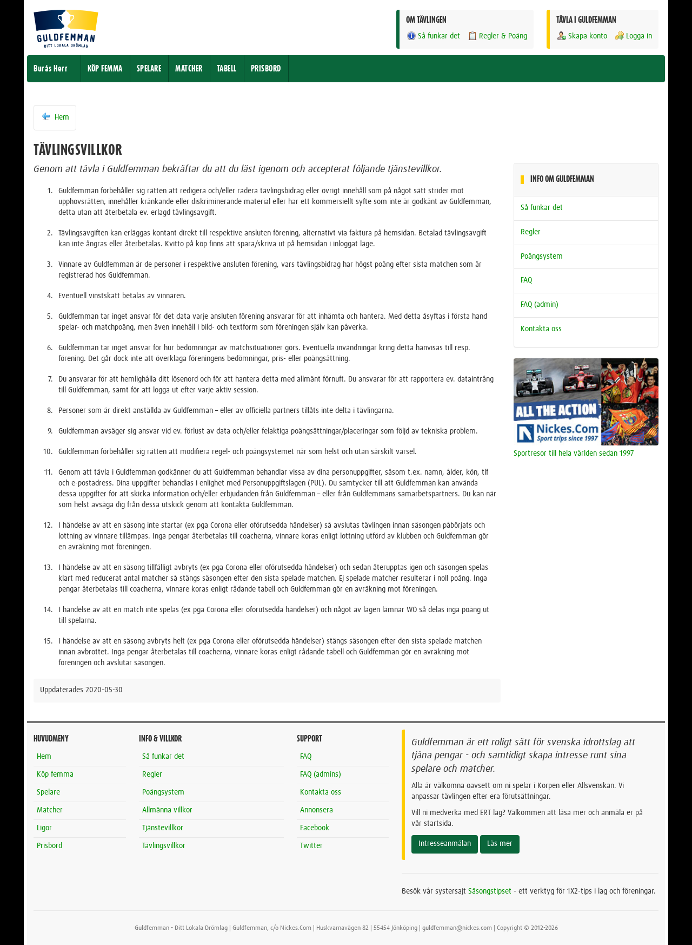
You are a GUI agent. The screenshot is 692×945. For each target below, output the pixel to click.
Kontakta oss (541, 329)
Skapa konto (581, 36)
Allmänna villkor (167, 810)
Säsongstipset (489, 891)
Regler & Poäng (497, 36)
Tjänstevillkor (162, 828)
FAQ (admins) (320, 774)
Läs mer (500, 844)
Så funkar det (433, 36)
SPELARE (149, 69)
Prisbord (49, 846)
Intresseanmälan (444, 844)
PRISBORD (266, 69)
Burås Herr (51, 69)
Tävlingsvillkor (163, 846)
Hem (55, 116)
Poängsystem (542, 256)
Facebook (314, 828)
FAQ (526, 280)
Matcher (50, 810)
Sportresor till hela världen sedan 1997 (574, 453)
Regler (531, 232)
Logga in (633, 36)
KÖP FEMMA (105, 69)
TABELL (227, 69)
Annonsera (316, 810)
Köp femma (55, 774)
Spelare (48, 792)
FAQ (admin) (539, 305)
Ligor (44, 828)
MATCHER (189, 69)
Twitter (311, 846)
